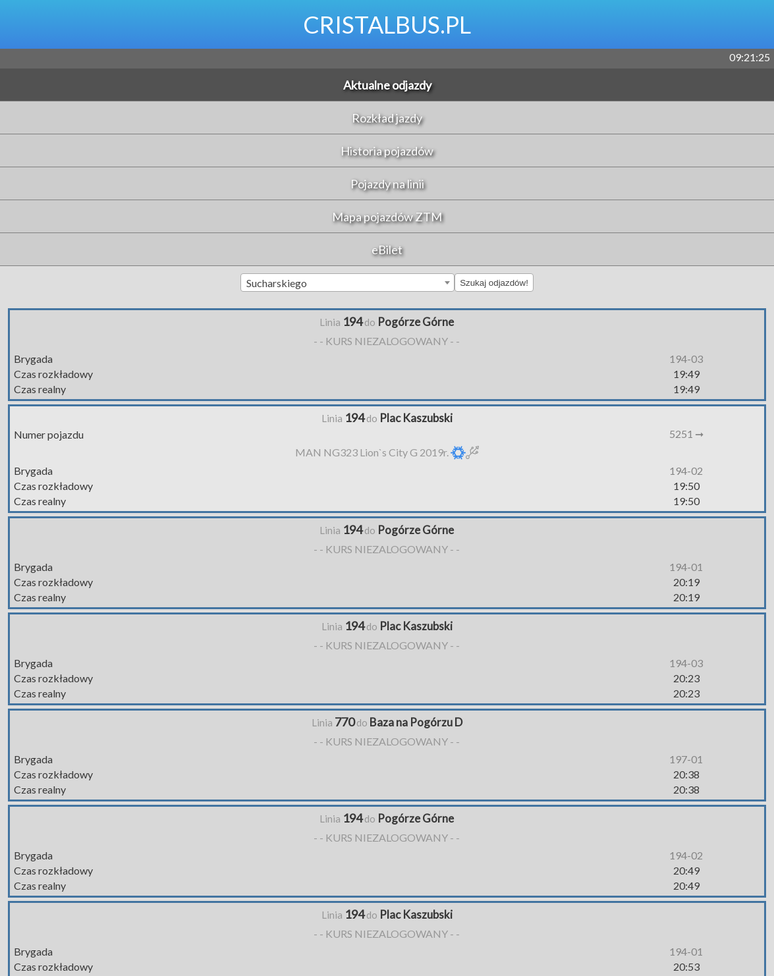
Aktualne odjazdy (387, 85)
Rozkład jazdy (387, 118)
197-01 (686, 759)
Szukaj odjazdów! (494, 283)
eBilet (387, 249)
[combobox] (347, 282)
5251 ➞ (686, 433)
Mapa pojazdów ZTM (387, 216)
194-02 (686, 470)
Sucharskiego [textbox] (276, 283)
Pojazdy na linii (387, 183)
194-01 (686, 566)
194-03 (686, 358)
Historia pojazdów (387, 151)
